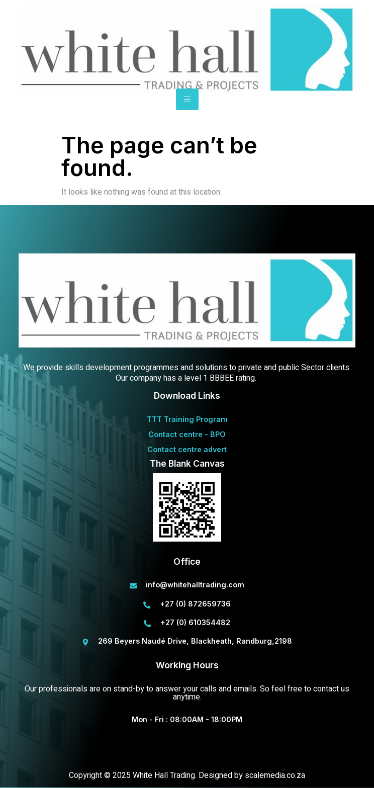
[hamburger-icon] (187, 99)
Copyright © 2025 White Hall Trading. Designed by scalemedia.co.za (187, 775)
